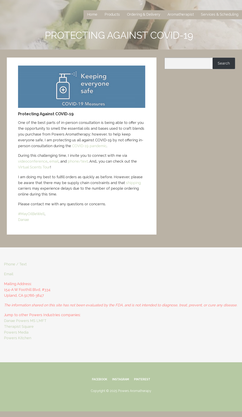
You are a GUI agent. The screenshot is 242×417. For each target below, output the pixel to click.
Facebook (99, 379)
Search (224, 63)
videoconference (32, 161)
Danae (23, 220)
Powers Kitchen (17, 338)
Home (92, 14)
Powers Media (16, 332)
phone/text (78, 161)
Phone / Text (15, 264)
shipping (133, 183)
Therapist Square (19, 326)
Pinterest (142, 379)
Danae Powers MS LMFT (25, 321)
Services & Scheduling (219, 14)
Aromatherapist (180, 14)
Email (8, 274)
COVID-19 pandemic (89, 146)
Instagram (120, 379)
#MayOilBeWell (31, 214)
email (53, 161)
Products (112, 14)
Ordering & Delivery (143, 14)
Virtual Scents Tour (34, 167)
